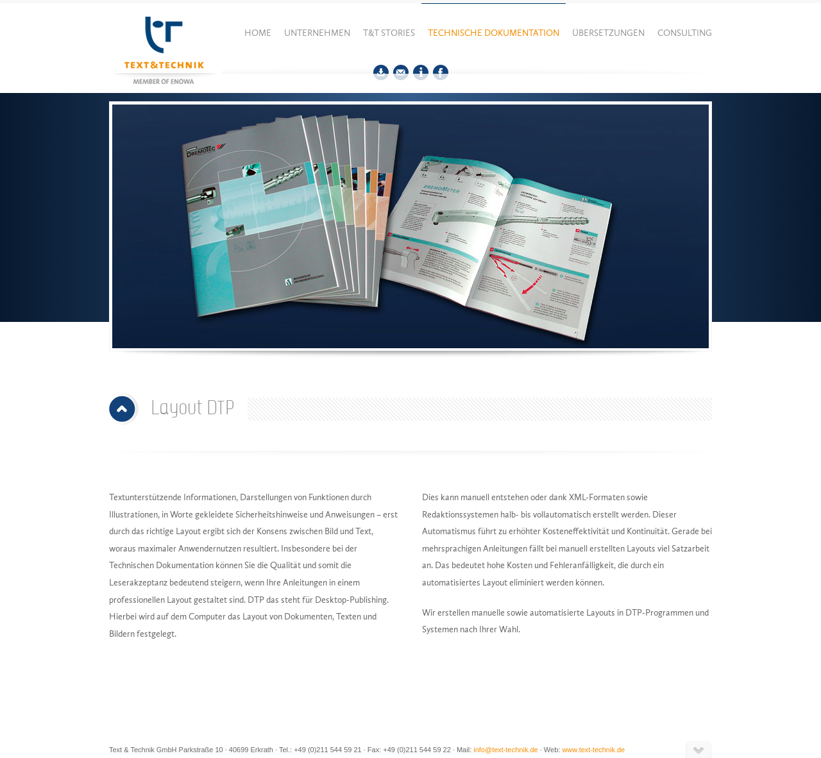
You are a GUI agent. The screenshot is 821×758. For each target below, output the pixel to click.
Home (257, 33)
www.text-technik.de (593, 750)
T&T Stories (389, 33)
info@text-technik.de (505, 750)
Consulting (684, 33)
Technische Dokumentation (493, 33)
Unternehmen (317, 33)
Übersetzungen (608, 33)
